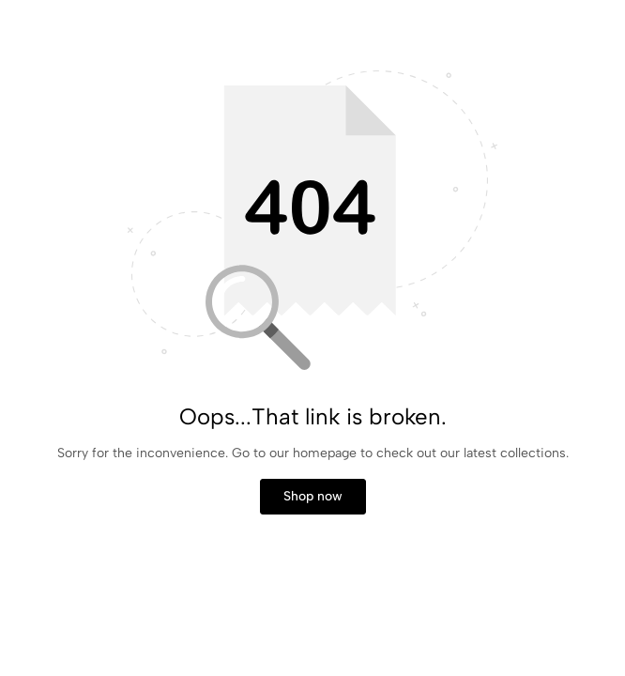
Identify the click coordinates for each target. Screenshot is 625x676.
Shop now (313, 496)
